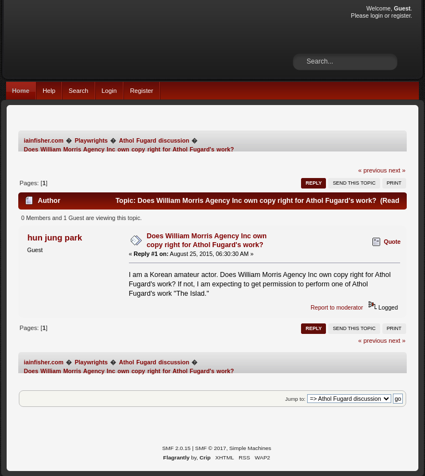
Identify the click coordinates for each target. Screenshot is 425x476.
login (376, 15)
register (401, 15)
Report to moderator (336, 307)
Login (109, 90)
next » (397, 170)
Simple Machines (250, 448)
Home (20, 90)
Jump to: (295, 399)
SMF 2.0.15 (176, 448)
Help (49, 90)
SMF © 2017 (210, 448)
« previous (372, 170)
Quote (392, 241)
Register (141, 90)
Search (79, 90)
